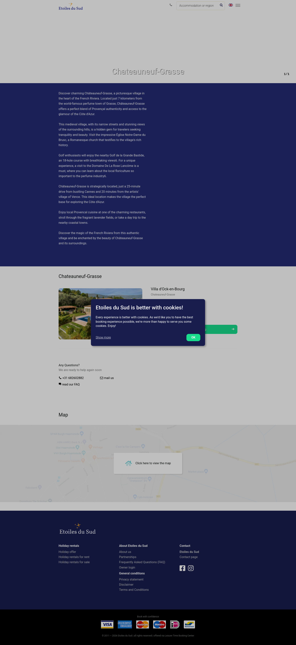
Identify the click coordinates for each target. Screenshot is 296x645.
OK (193, 337)
